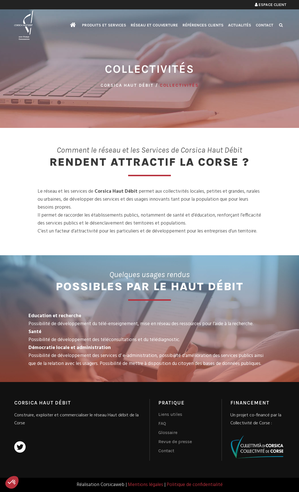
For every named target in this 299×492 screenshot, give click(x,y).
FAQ (162, 423)
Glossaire (167, 432)
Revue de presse (175, 441)
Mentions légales (145, 485)
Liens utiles (170, 414)
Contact (166, 450)
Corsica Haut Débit (127, 85)
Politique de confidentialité (195, 485)
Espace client (270, 4)
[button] (12, 482)
